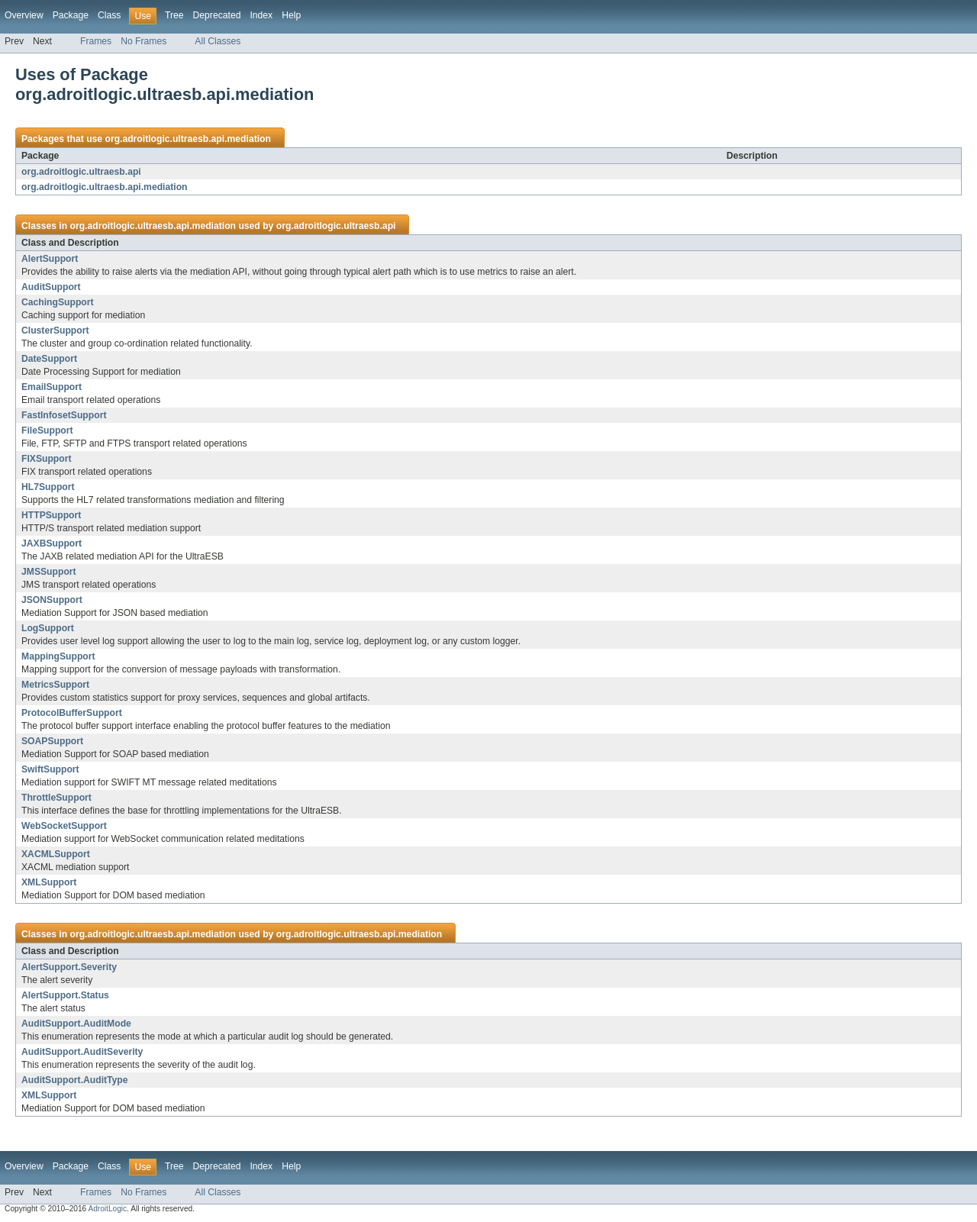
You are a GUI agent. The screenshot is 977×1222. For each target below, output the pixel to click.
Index (261, 15)
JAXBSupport (51, 543)
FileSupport (47, 430)
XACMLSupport (55, 854)
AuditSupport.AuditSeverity (82, 1051)
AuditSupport (51, 287)
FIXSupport (46, 458)
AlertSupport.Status (65, 995)
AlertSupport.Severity (69, 967)
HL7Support (48, 487)
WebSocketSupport (64, 826)
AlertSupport (49, 258)
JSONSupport (51, 600)
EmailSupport (51, 387)
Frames (95, 41)
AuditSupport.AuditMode (76, 1023)
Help (291, 15)
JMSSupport (48, 571)
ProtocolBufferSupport (71, 713)
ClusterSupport (55, 330)
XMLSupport (48, 882)
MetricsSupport (55, 684)
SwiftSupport (50, 769)
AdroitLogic (107, 1208)
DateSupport (49, 358)
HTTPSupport (51, 515)
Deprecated (217, 15)
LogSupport (47, 628)
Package (71, 15)
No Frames (143, 41)
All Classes (217, 41)
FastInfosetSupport (63, 415)
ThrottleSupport (56, 797)
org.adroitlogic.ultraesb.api (81, 171)
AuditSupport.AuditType (74, 1080)
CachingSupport (57, 302)
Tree (174, 15)
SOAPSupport (52, 741)
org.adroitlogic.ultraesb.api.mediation (188, 139)
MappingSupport (58, 656)
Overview (24, 15)
